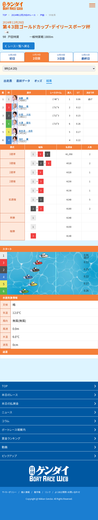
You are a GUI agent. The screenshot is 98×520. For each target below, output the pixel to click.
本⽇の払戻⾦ (10, 403)
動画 (4, 447)
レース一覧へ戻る (16, 46)
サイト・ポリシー (9, 491)
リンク (48, 491)
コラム (5, 421)
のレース (23, 14)
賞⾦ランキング (11, 438)
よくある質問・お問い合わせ (67, 491)
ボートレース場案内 (14, 429)
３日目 (61, 57)
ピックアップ (9, 456)
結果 (49, 81)
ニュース (7, 412)
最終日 (85, 57)
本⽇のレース (10, 395)
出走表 (8, 81)
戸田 (42, 14)
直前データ (23, 81)
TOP (5, 14)
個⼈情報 (25, 491)
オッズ (38, 81)
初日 (12, 57)
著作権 (37, 491)
